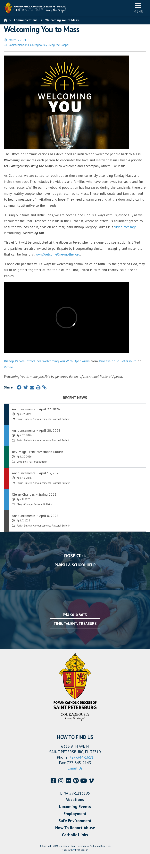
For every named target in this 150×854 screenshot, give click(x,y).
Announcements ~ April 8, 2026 (35, 515)
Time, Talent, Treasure (75, 623)
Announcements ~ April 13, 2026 (36, 473)
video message (125, 227)
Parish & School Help (75, 564)
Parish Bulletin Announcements (34, 419)
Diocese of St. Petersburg (118, 361)
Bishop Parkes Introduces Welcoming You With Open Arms (47, 361)
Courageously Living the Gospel (49, 45)
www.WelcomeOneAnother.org (58, 254)
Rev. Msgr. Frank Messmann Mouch (37, 451)
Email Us (75, 768)
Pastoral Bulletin (61, 419)
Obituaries (22, 461)
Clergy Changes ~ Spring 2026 (34, 494)
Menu (138, 7)
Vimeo (8, 367)
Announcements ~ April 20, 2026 (36, 430)
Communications (19, 45)
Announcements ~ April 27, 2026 (36, 409)
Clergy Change (25, 504)
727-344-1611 (81, 757)
